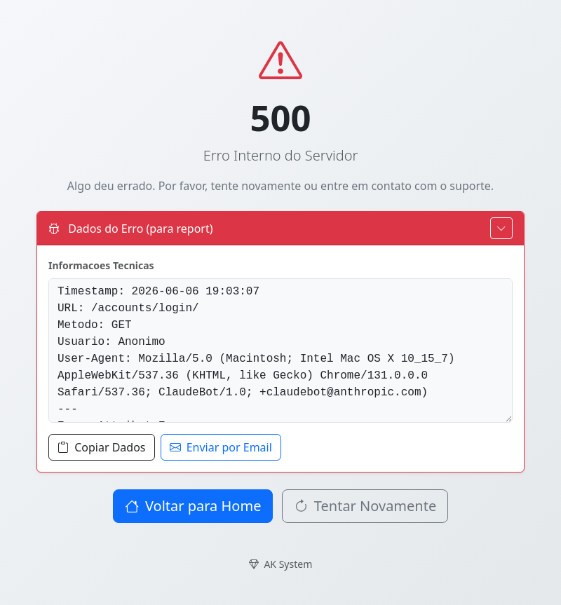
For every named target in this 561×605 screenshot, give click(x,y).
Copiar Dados (102, 447)
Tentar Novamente (365, 505)
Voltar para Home (193, 505)
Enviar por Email (221, 447)
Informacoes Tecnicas (101, 265)
